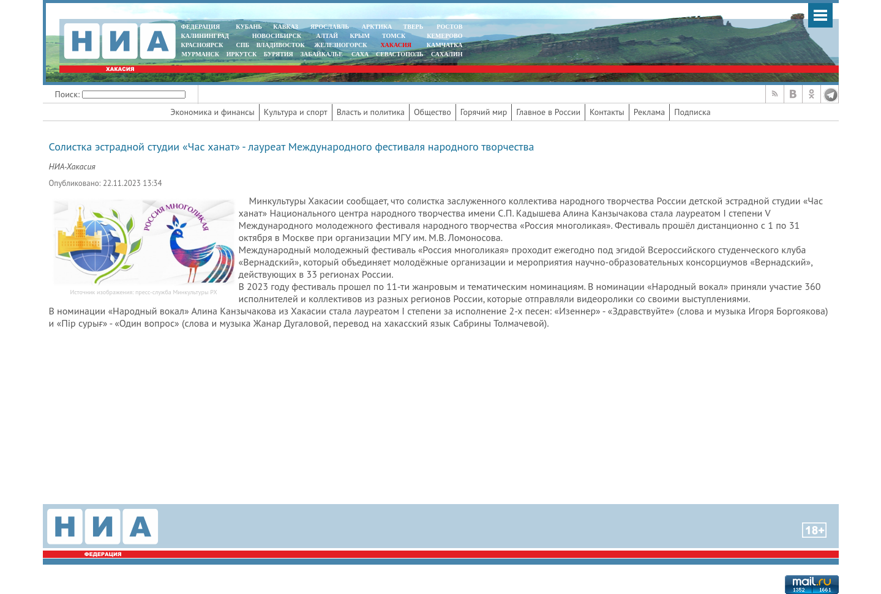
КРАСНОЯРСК (202, 45)
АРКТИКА (377, 26)
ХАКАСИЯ (395, 45)
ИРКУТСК (242, 54)
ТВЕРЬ (413, 26)
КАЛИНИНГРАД (205, 35)
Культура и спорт (296, 111)
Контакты (607, 111)
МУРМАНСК (200, 54)
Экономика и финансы (212, 111)
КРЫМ (360, 35)
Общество (432, 111)
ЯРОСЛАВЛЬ (329, 26)
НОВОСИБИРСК (276, 35)
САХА (360, 54)
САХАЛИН (446, 54)
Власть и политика (371, 111)
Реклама (649, 111)
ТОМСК (395, 35)
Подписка (692, 111)
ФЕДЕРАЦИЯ (200, 26)
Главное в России (548, 111)
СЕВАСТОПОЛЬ (399, 54)
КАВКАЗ (285, 26)
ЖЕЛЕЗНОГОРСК (340, 45)
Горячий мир (484, 111)
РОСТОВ (449, 26)
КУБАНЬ (248, 26)
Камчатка (443, 45)
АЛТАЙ (327, 35)
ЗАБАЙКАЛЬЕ (323, 54)
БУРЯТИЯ (278, 54)
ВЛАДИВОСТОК (281, 45)
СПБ (242, 45)
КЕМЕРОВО (444, 35)
